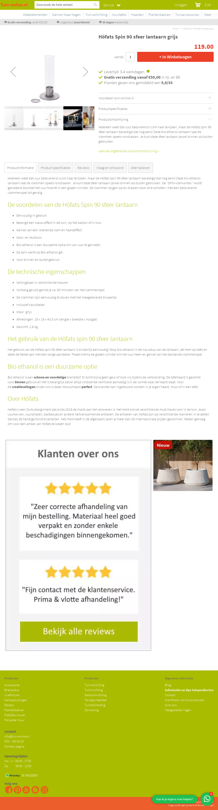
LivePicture (11, 695)
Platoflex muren (14, 715)
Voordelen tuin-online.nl (116, 98)
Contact (170, 695)
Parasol (9, 705)
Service (108, 5)
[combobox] (67, 4)
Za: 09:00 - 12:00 (17, 766)
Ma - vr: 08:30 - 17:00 (18, 761)
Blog (168, 685)
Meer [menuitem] (207, 14)
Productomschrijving (113, 120)
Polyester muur (14, 720)
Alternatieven (140, 167)
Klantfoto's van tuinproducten (184, 700)
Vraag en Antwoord (110, 167)
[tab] (21, 168)
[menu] (132, 15)
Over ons (171, 705)
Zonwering (92, 710)
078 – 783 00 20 (14, 741)
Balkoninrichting (95, 695)
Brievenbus (11, 690)
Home (175, 28)
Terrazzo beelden (96, 700)
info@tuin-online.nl (17, 736)
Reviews (83, 167)
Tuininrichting (94, 690)
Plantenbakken (14, 710)
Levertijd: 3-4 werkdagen (124, 71)
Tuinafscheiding (95, 705)
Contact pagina (14, 746)
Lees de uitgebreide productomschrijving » (129, 151)
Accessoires (12, 685)
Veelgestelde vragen (178, 710)
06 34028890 (29, 775)
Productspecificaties (113, 109)
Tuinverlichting (94, 685)
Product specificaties (55, 167)
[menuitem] (62, 14)
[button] (13, 71)
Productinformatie (20, 167)
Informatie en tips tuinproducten (189, 690)
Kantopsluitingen (15, 700)
